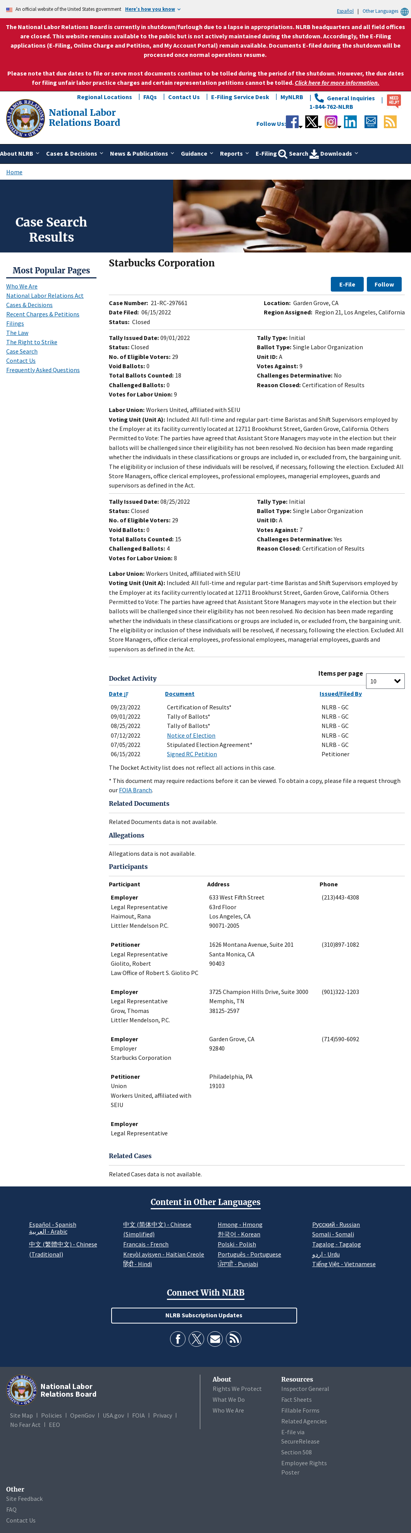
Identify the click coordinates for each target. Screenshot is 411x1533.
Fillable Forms (300, 1410)
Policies (51, 1415)
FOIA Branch (135, 790)
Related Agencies (304, 1421)
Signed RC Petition (192, 754)
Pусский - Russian (336, 1224)
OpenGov (82, 1415)
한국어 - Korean (239, 1234)
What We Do (229, 1399)
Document (179, 693)
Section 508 (296, 1452)
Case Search (22, 351)
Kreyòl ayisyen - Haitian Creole (163, 1254)
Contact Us (184, 97)
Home (14, 172)
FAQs (150, 97)
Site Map (21, 1415)
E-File (347, 284)
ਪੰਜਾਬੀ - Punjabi (238, 1264)
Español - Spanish (52, 1224)
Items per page (340, 673)
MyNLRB (291, 97)
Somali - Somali (333, 1234)
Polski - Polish (237, 1244)
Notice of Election (191, 735)
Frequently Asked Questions (43, 370)
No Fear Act (25, 1424)
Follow (384, 284)
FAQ (11, 1509)
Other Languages (387, 11)
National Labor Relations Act (45, 295)
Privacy (162, 1415)
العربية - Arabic (48, 1231)
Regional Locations (104, 97)
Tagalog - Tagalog (336, 1244)
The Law (17, 332)
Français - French (146, 1244)
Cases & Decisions (29, 305)
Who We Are (22, 286)
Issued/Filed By (341, 693)
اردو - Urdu (326, 1254)
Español (345, 11)
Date (119, 693)
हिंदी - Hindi (137, 1264)
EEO (54, 1424)
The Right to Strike (31, 342)
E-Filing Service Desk (240, 97)
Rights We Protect (237, 1388)
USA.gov (113, 1415)
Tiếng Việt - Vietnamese (344, 1264)
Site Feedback (24, 1498)
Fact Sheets (296, 1399)
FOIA (138, 1415)
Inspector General (305, 1388)
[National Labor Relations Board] (26, 117)
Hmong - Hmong (240, 1224)
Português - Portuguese (249, 1254)
